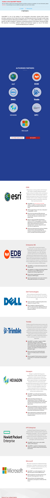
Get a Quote (33, 137)
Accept (21, 8)
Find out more (28, 8)
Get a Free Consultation (17, 137)
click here (4, 4)
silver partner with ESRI (34, 203)
